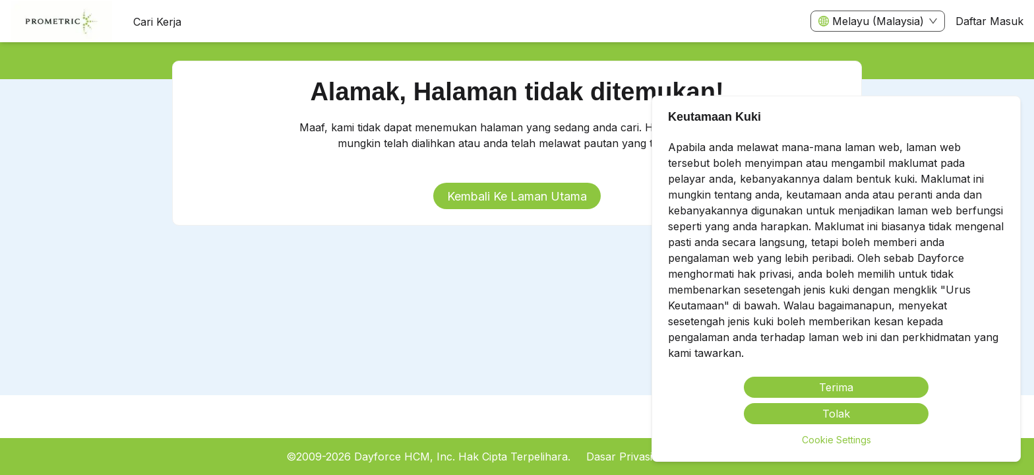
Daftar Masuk (989, 21)
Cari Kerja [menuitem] (157, 21)
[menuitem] (61, 22)
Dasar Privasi (619, 456)
